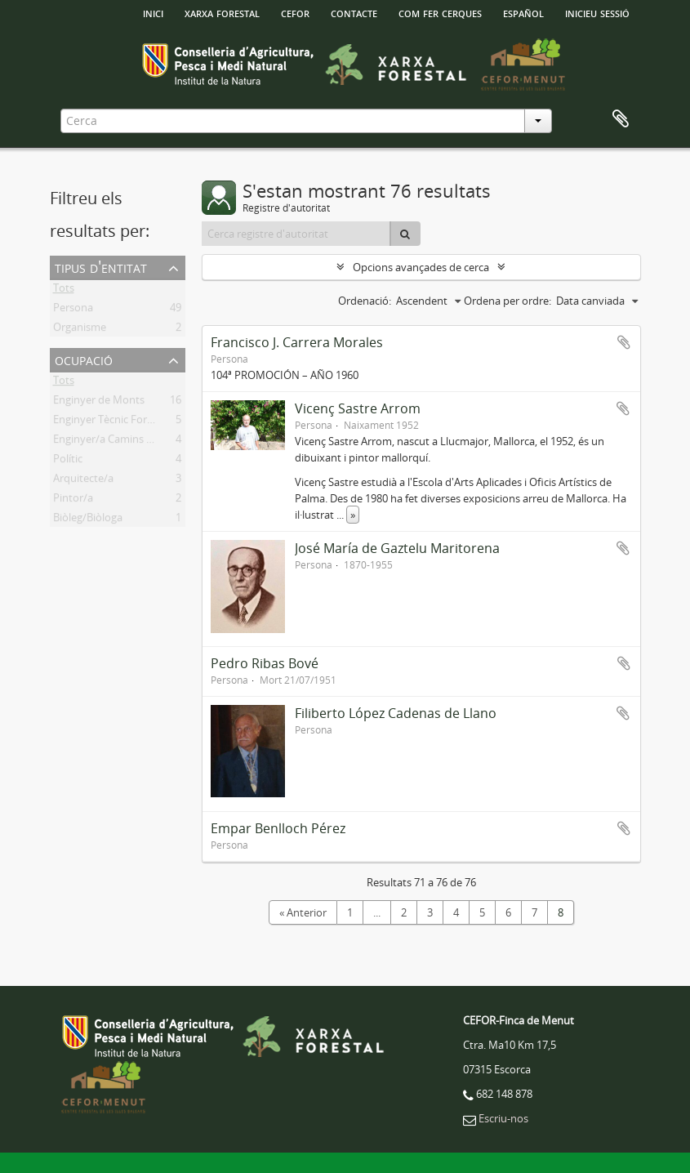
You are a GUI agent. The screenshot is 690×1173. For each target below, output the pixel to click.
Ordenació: (364, 300)
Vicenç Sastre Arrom (358, 408)
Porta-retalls (620, 119)
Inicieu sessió (597, 12)
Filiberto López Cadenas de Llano (395, 713)
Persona (73, 310)
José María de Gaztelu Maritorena (397, 548)
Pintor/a (73, 500)
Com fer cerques (440, 12)
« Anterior (303, 912)
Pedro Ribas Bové (264, 663)
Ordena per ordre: (507, 300)
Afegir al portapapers (624, 342)
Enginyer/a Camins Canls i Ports (129, 442)
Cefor (295, 12)
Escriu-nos (503, 1118)
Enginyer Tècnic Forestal (111, 422)
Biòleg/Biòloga (87, 520)
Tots (63, 290)
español (523, 12)
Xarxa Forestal (222, 12)
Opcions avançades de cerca (421, 267)
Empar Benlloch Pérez (278, 828)
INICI (153, 12)
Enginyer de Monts (99, 402)
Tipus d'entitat (101, 267)
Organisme (79, 330)
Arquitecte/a (83, 481)
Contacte (354, 12)
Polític (67, 461)
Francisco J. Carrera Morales (297, 342)
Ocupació (84, 359)
